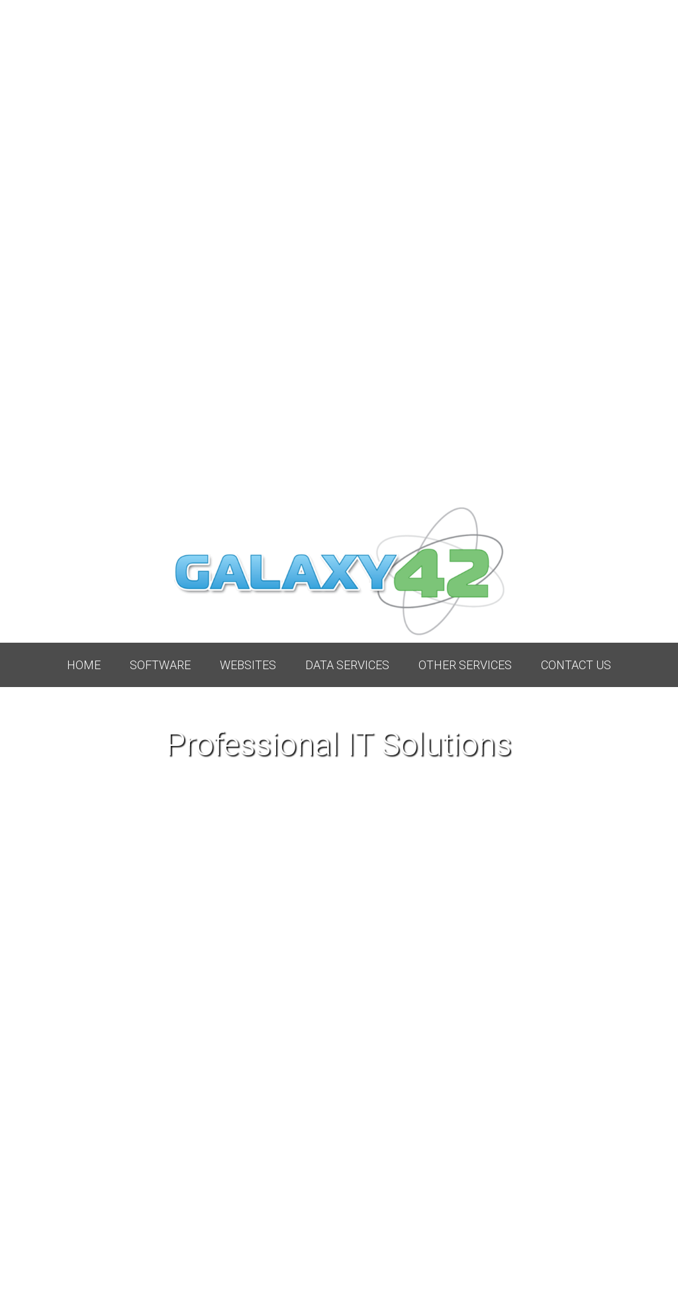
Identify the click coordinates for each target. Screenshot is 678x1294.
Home (84, 665)
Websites (248, 665)
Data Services (347, 665)
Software (160, 665)
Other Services (465, 665)
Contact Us (576, 665)
